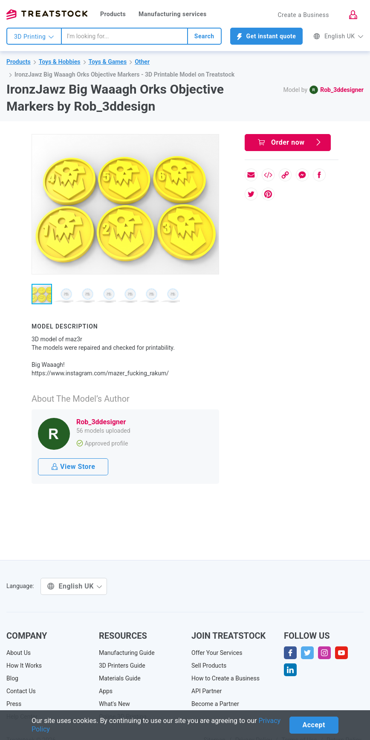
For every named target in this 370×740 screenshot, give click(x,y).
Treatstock (46, 14)
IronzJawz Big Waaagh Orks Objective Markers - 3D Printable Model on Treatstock (124, 74)
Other (142, 61)
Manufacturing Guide (127, 652)
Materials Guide (120, 678)
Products (113, 14)
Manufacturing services (173, 14)
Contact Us (21, 691)
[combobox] (124, 36)
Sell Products (208, 665)
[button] (211, 142)
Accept (314, 725)
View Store (73, 467)
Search (204, 36)
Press (13, 703)
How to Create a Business (225, 678)
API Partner (206, 691)
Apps (106, 691)
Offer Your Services (217, 652)
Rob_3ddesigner (342, 89)
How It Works (24, 665)
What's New (114, 703)
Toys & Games (108, 61)
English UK (338, 36)
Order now (290, 142)
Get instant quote (266, 36)
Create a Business (303, 14)
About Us (18, 652)
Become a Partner (215, 703)
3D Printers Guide (122, 665)
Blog (12, 678)
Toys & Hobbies (60, 61)
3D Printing (34, 36)
